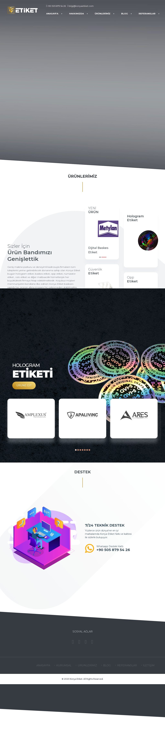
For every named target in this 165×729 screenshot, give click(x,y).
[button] (100, 256)
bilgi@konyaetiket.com (80, 6)
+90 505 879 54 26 (56, 6)
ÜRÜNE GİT (24, 385)
